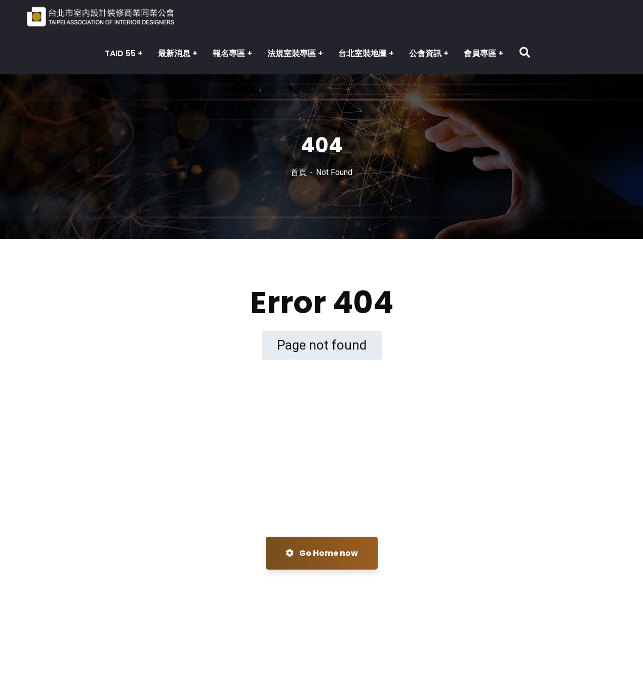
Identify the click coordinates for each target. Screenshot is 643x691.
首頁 (299, 172)
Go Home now (322, 553)
